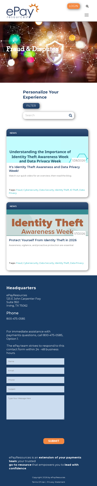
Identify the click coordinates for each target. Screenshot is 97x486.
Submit (53, 441)
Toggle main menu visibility (87, 14)
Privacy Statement (56, 482)
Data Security (46, 190)
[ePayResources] (22, 10)
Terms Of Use (38, 482)
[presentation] (31, 428)
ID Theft (74, 190)
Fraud (19, 190)
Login (73, 6)
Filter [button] (31, 105)
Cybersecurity (30, 190)
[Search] (45, 115)
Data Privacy (77, 263)
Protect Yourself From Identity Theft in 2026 (43, 240)
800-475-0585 (15, 318)
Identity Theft (62, 190)
